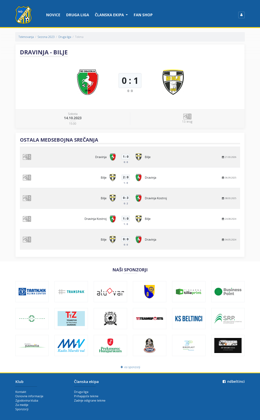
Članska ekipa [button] (110, 14)
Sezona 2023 (46, 37)
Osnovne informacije (29, 396)
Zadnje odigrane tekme (89, 400)
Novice (53, 14)
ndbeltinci (233, 381)
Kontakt (20, 392)
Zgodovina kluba (26, 400)
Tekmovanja (26, 37)
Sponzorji (21, 409)
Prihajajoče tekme (86, 396)
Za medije (21, 405)
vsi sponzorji (130, 367)
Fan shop (143, 14)
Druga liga (77, 14)
